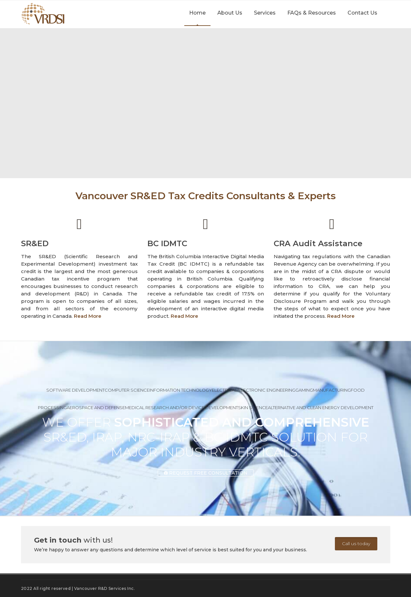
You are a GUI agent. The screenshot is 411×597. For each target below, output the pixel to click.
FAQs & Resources (311, 13)
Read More (87, 316)
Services (265, 13)
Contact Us (362, 13)
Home (197, 13)
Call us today (356, 543)
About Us (229, 13)
